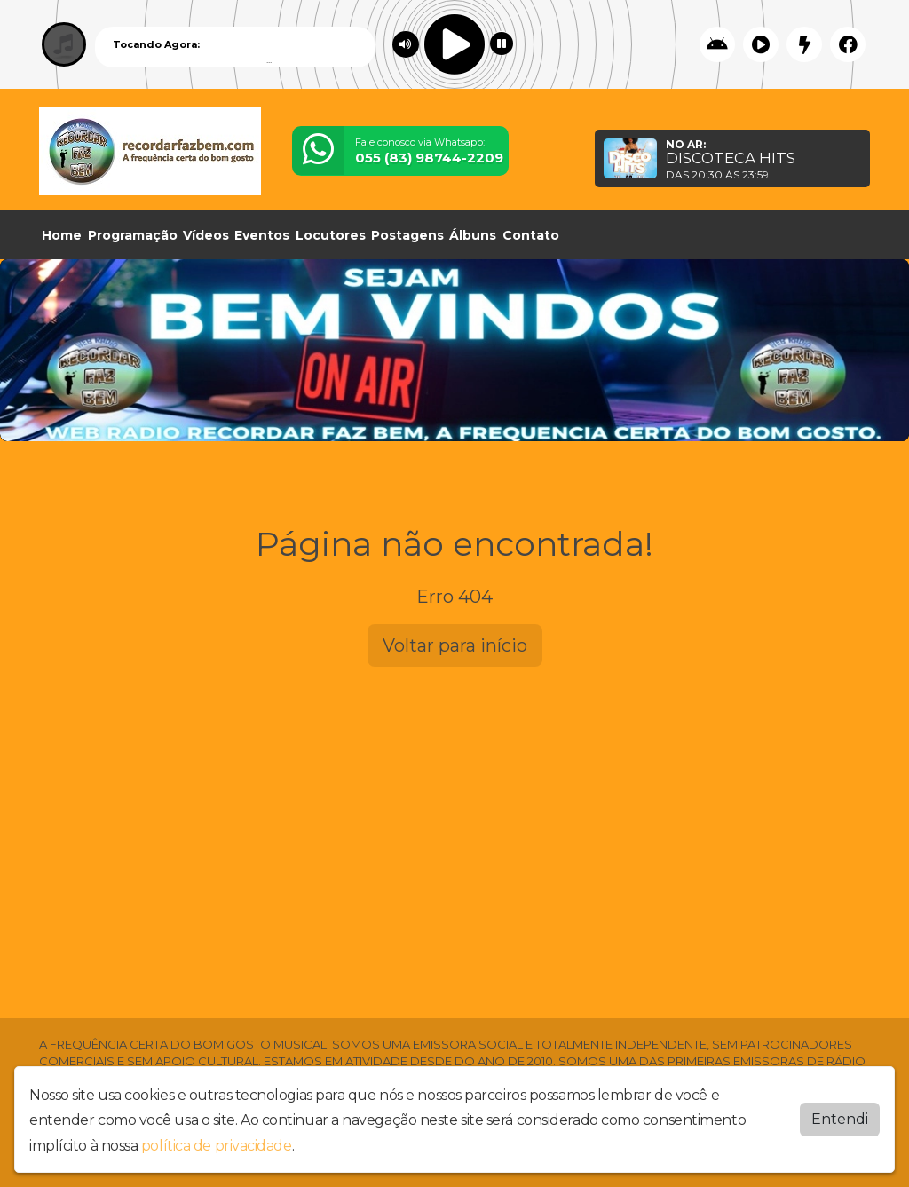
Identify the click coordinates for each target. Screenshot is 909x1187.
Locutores (331, 235)
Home (62, 235)
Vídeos (206, 235)
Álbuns (472, 235)
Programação (133, 235)
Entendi (839, 1119)
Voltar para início (455, 645)
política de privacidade (216, 1145)
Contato (530, 235)
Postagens (407, 235)
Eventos (261, 235)
